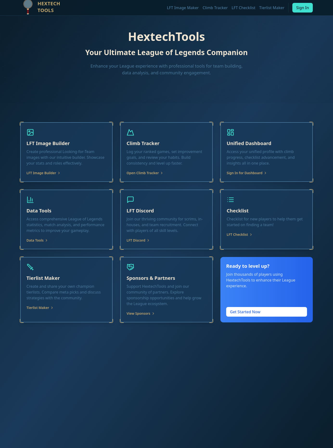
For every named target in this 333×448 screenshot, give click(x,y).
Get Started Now (245, 311)
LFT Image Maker (183, 7)
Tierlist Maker (271, 7)
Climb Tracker (215, 7)
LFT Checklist (243, 7)
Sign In (302, 7)
